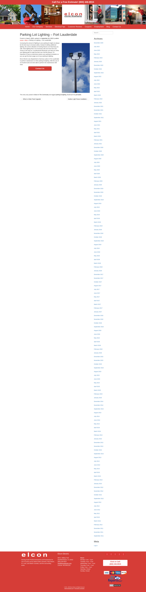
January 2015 (98, 397)
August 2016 (97, 330)
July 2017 (97, 289)
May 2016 (97, 338)
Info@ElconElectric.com (65, 563)
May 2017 (97, 297)
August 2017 (97, 285)
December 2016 (98, 315)
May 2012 (97, 513)
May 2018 (97, 256)
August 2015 (97, 371)
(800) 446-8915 (86, 2)
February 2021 (98, 140)
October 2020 (98, 151)
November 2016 (98, 319)
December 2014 (98, 401)
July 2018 (97, 248)
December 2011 (98, 528)
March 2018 (97, 263)
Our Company (37, 27)
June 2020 (97, 166)
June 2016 (97, 334)
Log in (95, 545)
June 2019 (97, 211)
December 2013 (98, 442)
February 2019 (98, 226)
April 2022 (97, 91)
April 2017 (97, 300)
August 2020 (97, 158)
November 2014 (98, 405)
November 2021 (98, 110)
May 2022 (97, 87)
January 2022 (98, 102)
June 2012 (97, 509)
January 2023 (98, 61)
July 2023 (97, 46)
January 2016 (98, 353)
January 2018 (98, 270)
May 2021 (97, 129)
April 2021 (97, 132)
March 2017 (97, 304)
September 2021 (99, 117)
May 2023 (97, 54)
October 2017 (98, 282)
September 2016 (99, 326)
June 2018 (97, 252)
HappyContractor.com (68, 588)
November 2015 (98, 360)
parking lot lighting (61, 94)
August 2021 (97, 121)
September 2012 (99, 498)
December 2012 (98, 487)
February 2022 (98, 99)
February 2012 (98, 524)
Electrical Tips (60, 27)
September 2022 (99, 72)
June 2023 (97, 50)
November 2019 (98, 192)
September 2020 (99, 155)
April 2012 (97, 517)
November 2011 (98, 532)
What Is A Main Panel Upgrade (31, 99)
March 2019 (97, 222)
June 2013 (97, 465)
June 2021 (97, 125)
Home (27, 27)
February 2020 (98, 181)
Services (49, 27)
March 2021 (97, 136)
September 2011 (99, 536)
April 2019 (97, 218)
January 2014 (98, 439)
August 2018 (97, 244)
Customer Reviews (75, 27)
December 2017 (98, 274)
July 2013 (97, 461)
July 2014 (97, 416)
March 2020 (97, 177)
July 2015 (97, 375)
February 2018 (98, 267)
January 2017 (98, 312)
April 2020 (97, 173)
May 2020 (97, 170)
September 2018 (99, 241)
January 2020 (98, 185)
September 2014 (99, 409)
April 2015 (97, 386)
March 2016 (97, 345)
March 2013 (97, 476)
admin (57, 38)
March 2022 (97, 95)
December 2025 (98, 43)
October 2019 (98, 196)
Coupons (88, 27)
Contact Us (117, 27)
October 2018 (98, 237)
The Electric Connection (79, 588)
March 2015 (97, 390)
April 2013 (97, 472)
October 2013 (98, 450)
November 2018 (98, 233)
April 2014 (97, 427)
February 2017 (98, 308)
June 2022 (97, 84)
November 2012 (98, 491)
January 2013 (98, 483)
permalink (78, 94)
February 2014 (98, 435)
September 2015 (99, 368)
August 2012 (97, 502)
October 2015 (98, 364)
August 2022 (97, 76)
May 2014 (97, 424)
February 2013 (98, 480)
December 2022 (98, 65)
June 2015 (97, 379)
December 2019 (98, 188)
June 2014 (97, 420)
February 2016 (98, 349)
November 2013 (98, 446)
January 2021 (98, 143)
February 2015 (98, 394)
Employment (99, 27)
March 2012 (97, 521)
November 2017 (98, 278)
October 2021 (98, 114)
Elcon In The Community (41, 94)
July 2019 (97, 207)
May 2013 (97, 468)
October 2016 (98, 323)
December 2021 (98, 106)
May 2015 (97, 382)
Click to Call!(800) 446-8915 (115, 563)
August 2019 (97, 203)
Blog (108, 27)
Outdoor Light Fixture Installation (78, 99)
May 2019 (97, 214)
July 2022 (97, 80)
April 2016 (97, 341)
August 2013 (97, 457)
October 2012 (98, 495)
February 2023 (98, 58)
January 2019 (98, 229)
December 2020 (98, 147)
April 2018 (97, 259)
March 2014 (97, 431)
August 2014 (97, 412)
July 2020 (97, 162)
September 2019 (99, 199)
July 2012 (97, 506)
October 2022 (98, 69)
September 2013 (99, 453)
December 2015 (98, 356)
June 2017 (97, 293)
